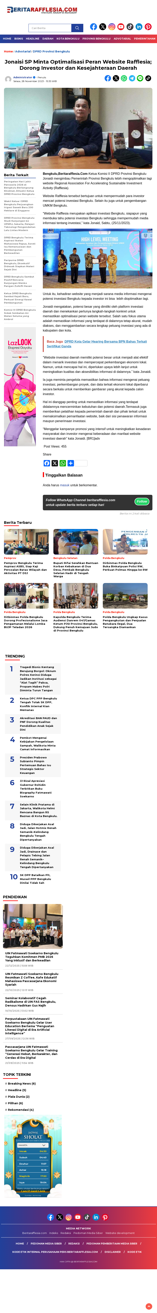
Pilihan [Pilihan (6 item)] (15, 1103)
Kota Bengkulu (68, 38)
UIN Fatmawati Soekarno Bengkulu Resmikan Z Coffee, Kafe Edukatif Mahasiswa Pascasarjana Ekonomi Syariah (31, 979)
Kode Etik (135, 1251)
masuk (64, 485)
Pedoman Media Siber (88, 1233)
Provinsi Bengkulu (96, 38)
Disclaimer (113, 1251)
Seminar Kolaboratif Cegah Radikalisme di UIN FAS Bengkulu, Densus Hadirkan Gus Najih (30, 1001)
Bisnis (18, 38)
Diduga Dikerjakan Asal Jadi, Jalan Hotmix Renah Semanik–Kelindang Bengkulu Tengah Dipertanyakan (38, 832)
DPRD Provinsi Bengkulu (51, 51)
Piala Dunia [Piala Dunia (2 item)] (18, 1096)
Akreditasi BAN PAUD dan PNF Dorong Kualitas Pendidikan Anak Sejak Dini (38, 723)
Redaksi (66, 1233)
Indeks (53, 1233)
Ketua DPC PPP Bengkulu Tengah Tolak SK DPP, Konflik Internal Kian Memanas (38, 704)
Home (7, 38)
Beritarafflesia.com (34, 1233)
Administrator (22, 77)
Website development (120, 1233)
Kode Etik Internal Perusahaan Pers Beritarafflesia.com (55, 1251)
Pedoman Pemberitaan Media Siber (111, 1243)
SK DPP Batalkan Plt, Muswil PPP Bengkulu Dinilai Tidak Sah (35, 878)
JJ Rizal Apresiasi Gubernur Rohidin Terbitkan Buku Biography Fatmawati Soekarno (36, 788)
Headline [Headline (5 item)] (17, 1090)
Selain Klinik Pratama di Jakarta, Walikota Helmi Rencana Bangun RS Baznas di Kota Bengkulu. (38, 810)
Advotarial (122, 38)
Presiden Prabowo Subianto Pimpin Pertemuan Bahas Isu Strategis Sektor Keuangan (35, 765)
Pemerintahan (144, 38)
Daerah (47, 38)
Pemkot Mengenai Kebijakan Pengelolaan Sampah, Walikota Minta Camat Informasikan (38, 743)
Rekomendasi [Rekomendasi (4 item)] (21, 1110)
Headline (32, 38)
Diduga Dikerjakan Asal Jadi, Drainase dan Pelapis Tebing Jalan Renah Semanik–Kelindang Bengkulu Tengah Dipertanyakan (37, 857)
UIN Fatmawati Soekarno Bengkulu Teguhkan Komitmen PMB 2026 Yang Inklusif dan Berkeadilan (31, 956)
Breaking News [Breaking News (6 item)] (22, 1083)
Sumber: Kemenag (33, 1195)
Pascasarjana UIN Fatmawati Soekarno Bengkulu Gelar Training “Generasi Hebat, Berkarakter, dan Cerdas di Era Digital (31, 1052)
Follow (142, 501)
